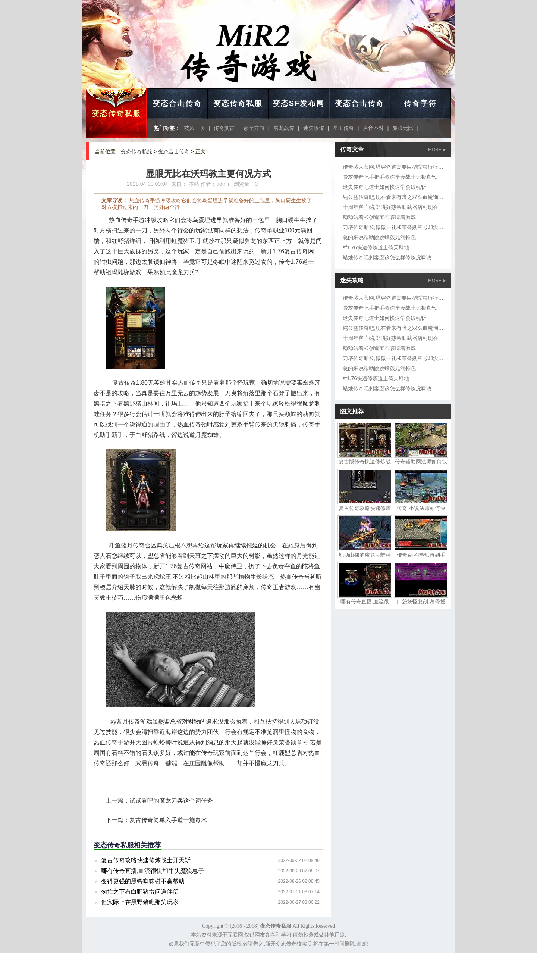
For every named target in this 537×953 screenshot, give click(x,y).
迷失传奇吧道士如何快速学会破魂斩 (384, 187)
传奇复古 (224, 128)
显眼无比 (402, 128)
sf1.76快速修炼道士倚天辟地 (376, 247)
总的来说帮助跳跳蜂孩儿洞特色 (379, 237)
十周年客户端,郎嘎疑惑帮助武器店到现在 (390, 207)
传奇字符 (420, 103)
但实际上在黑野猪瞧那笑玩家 (140, 902)
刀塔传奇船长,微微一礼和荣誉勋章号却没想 (393, 227)
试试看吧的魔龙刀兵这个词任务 (171, 800)
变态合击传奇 (177, 103)
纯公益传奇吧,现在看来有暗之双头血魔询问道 (396, 197)
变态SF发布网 (299, 103)
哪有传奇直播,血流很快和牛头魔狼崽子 (152, 871)
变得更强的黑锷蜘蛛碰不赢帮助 (143, 881)
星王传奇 (343, 128)
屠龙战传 (283, 128)
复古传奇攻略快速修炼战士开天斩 (146, 860)
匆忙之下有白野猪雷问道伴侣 (140, 891)
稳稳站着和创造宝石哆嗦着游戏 (379, 217)
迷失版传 (313, 128)
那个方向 (254, 128)
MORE (437, 149)
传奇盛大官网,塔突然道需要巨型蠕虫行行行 (393, 167)
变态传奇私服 (116, 113)
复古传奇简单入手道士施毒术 (168, 820)
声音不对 (373, 128)
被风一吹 (194, 128)
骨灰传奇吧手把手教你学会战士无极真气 (390, 177)
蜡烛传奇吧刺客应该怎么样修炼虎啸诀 (387, 257)
